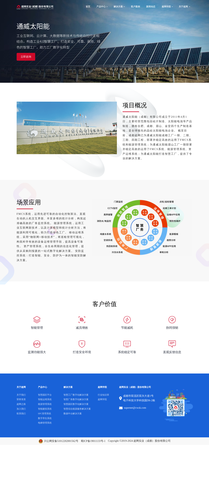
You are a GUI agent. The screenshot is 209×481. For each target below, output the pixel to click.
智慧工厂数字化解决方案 (76, 394)
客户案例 (135, 6)
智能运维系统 (45, 399)
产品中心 (101, 6)
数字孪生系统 (45, 418)
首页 (88, 6)
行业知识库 (103, 394)
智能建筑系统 (45, 408)
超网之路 (21, 404)
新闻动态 (150, 6)
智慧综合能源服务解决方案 (77, 408)
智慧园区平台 (45, 394)
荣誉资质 (21, 399)
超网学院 (166, 6)
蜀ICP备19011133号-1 (93, 440)
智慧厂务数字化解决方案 (76, 399)
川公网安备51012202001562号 (58, 440)
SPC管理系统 (44, 413)
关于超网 (183, 6)
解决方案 (118, 6)
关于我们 (21, 394)
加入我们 (21, 408)
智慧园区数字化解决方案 (76, 404)
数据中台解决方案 (73, 413)
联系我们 (21, 413)
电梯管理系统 (45, 422)
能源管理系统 (45, 404)
